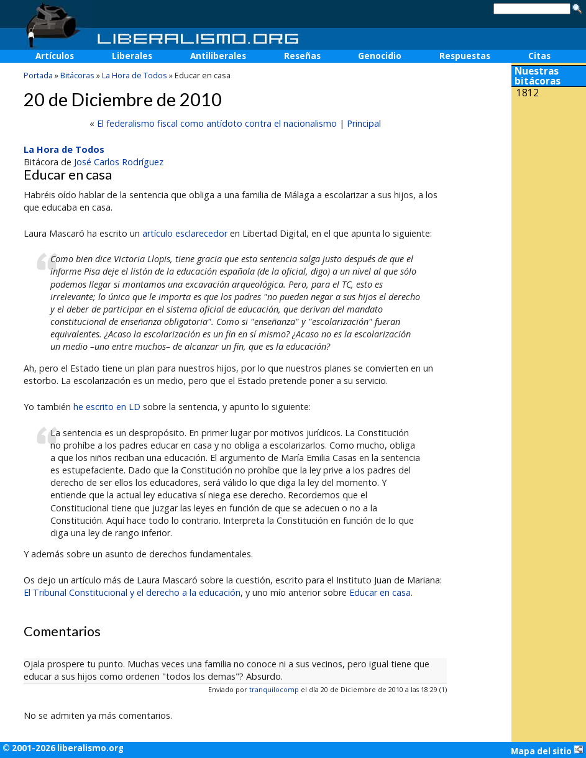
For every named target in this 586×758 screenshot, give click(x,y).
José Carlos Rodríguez (118, 162)
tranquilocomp (274, 689)
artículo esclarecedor (184, 233)
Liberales (132, 56)
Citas (539, 56)
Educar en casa (380, 592)
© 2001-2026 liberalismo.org (63, 748)
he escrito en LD (106, 407)
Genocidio (379, 56)
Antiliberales (218, 56)
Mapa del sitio (547, 750)
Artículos (54, 56)
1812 (527, 93)
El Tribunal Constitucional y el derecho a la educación (132, 592)
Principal (364, 123)
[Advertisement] (548, 185)
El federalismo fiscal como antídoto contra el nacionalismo (217, 123)
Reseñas (302, 56)
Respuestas (464, 56)
